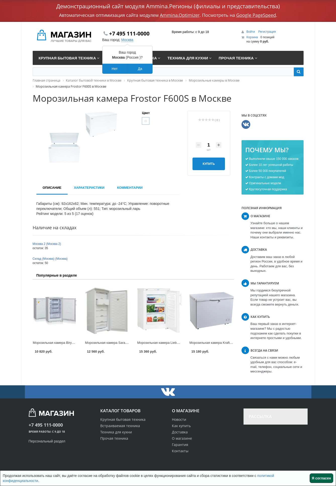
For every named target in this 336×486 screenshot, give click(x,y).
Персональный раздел (47, 441)
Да (140, 69)
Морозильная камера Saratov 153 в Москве (118, 343)
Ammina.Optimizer (180, 15)
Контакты (180, 450)
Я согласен (321, 478)
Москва (127, 40)
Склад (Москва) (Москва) (50, 258)
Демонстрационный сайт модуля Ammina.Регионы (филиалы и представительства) (168, 6)
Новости (179, 419)
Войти (251, 31)
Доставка (180, 432)
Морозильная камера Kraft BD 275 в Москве (222, 343)
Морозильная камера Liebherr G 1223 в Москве (173, 343)
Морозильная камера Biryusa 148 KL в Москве (68, 343)
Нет (115, 69)
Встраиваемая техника (120, 425)
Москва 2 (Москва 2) (47, 244)
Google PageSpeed (256, 15)
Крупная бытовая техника (123, 419)
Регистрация (267, 31)
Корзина (252, 37)
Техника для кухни (116, 432)
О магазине (182, 438)
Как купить (181, 425)
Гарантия (180, 444)
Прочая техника (114, 438)
